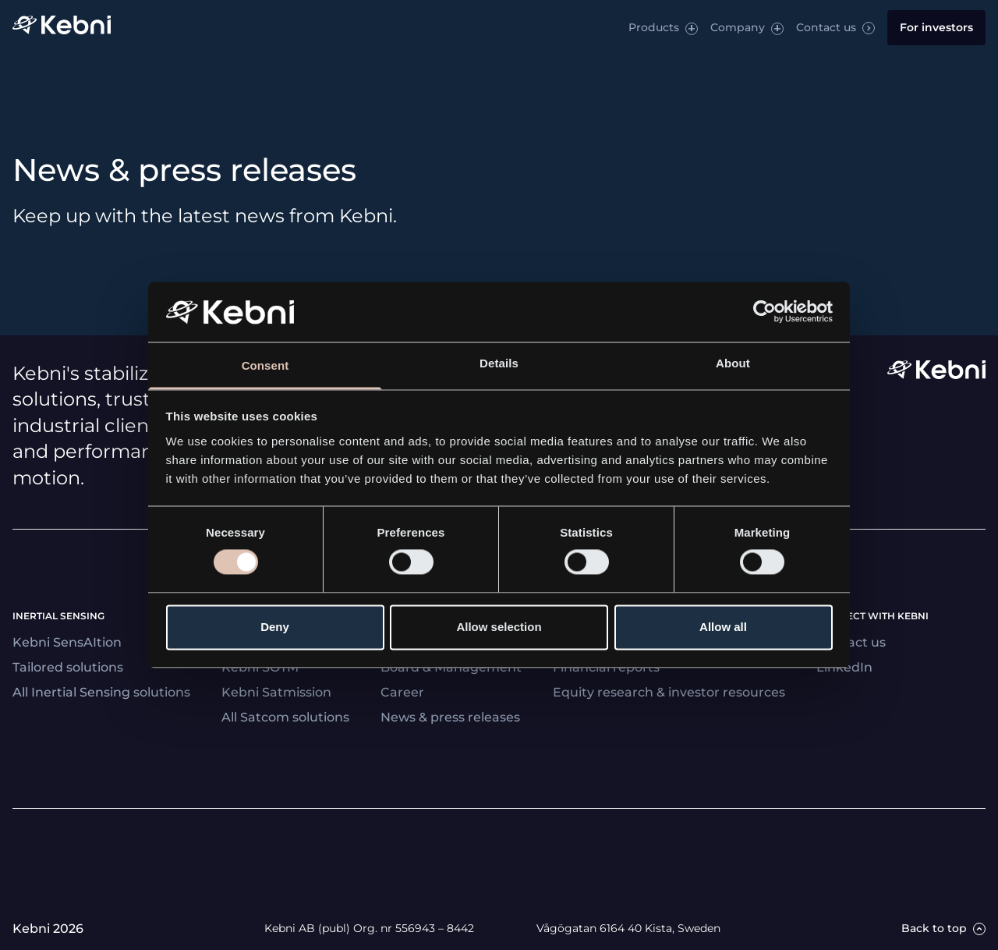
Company (737, 27)
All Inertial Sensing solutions (101, 692)
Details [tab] (499, 363)
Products (653, 27)
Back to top (934, 928)
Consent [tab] (265, 365)
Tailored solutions (67, 667)
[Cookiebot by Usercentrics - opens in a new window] (764, 312)
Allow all (723, 626)
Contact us (826, 27)
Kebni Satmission (276, 692)
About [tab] (733, 363)
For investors (936, 27)
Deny (274, 626)
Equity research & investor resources (669, 692)
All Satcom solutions (285, 717)
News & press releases (450, 717)
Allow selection (498, 626)
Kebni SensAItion (67, 642)
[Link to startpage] (61, 28)
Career (402, 692)
